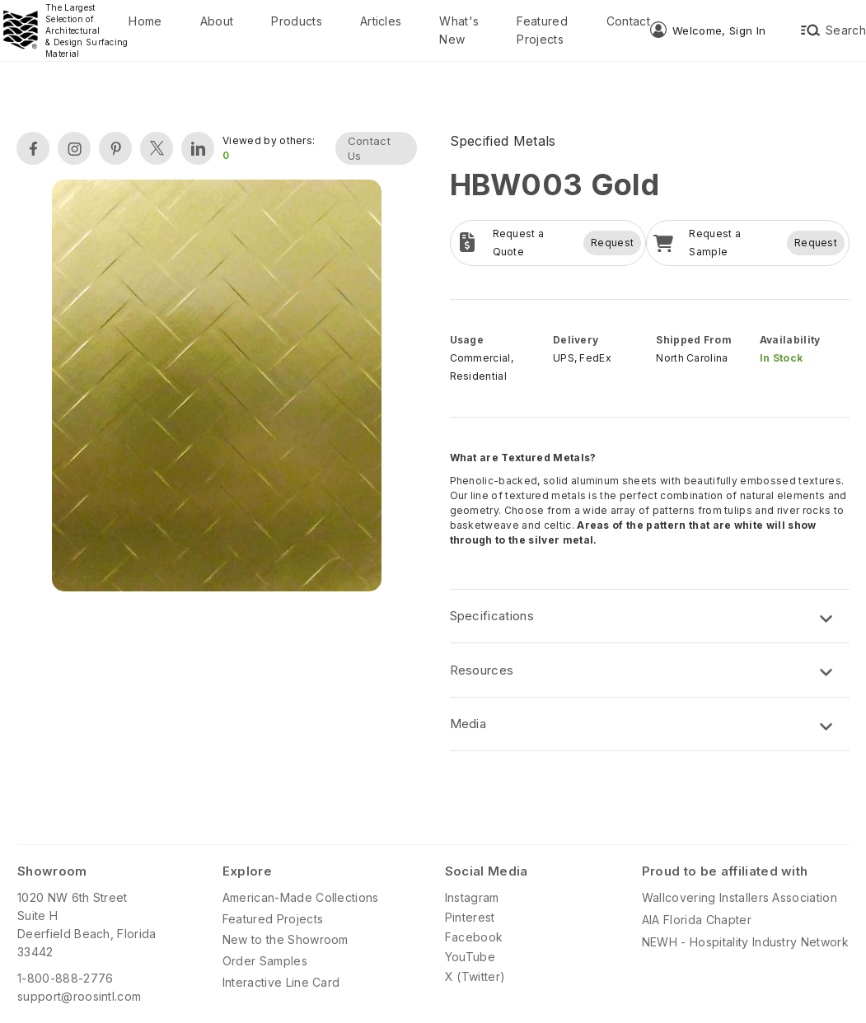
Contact (628, 21)
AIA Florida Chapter (696, 920)
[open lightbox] (217, 388)
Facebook (474, 937)
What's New (459, 30)
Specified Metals (503, 141)
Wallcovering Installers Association (739, 897)
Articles (381, 21)
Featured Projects (542, 30)
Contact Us (369, 148)
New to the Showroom (285, 939)
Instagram (472, 897)
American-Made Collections (300, 897)
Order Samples (264, 961)
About (217, 21)
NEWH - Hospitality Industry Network (745, 942)
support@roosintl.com (79, 996)
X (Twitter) (475, 976)
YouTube (470, 957)
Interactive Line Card (281, 982)
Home (145, 21)
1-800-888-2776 (65, 978)
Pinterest (470, 917)
